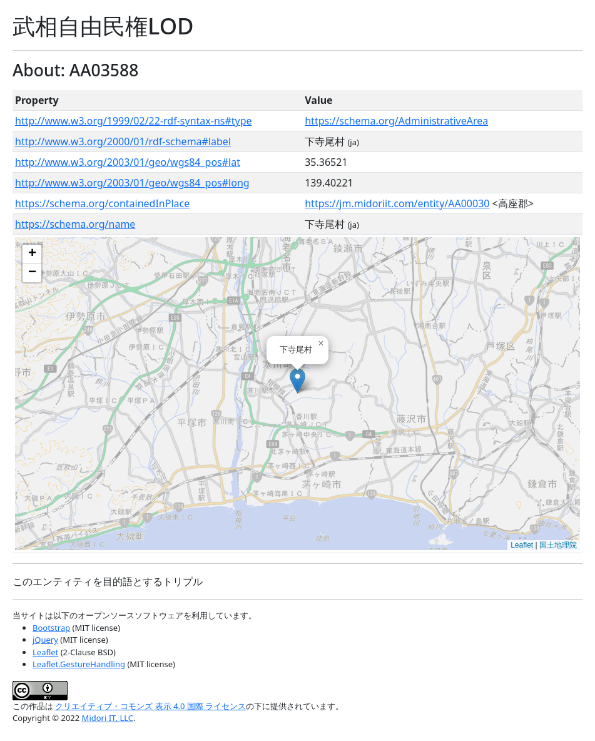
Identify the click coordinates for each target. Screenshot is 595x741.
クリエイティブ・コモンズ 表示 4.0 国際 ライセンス (150, 706)
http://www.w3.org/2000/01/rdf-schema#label (123, 141)
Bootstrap (51, 627)
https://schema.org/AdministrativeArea (396, 121)
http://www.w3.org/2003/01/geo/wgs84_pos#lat (127, 162)
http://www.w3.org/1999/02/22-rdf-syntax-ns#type (133, 121)
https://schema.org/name (75, 224)
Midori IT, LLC (107, 717)
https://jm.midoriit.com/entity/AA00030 (397, 203)
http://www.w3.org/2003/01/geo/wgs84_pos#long (132, 183)
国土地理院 (558, 545)
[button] (297, 381)
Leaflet (522, 545)
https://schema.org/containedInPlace (102, 203)
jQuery (45, 639)
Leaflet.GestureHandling (79, 664)
